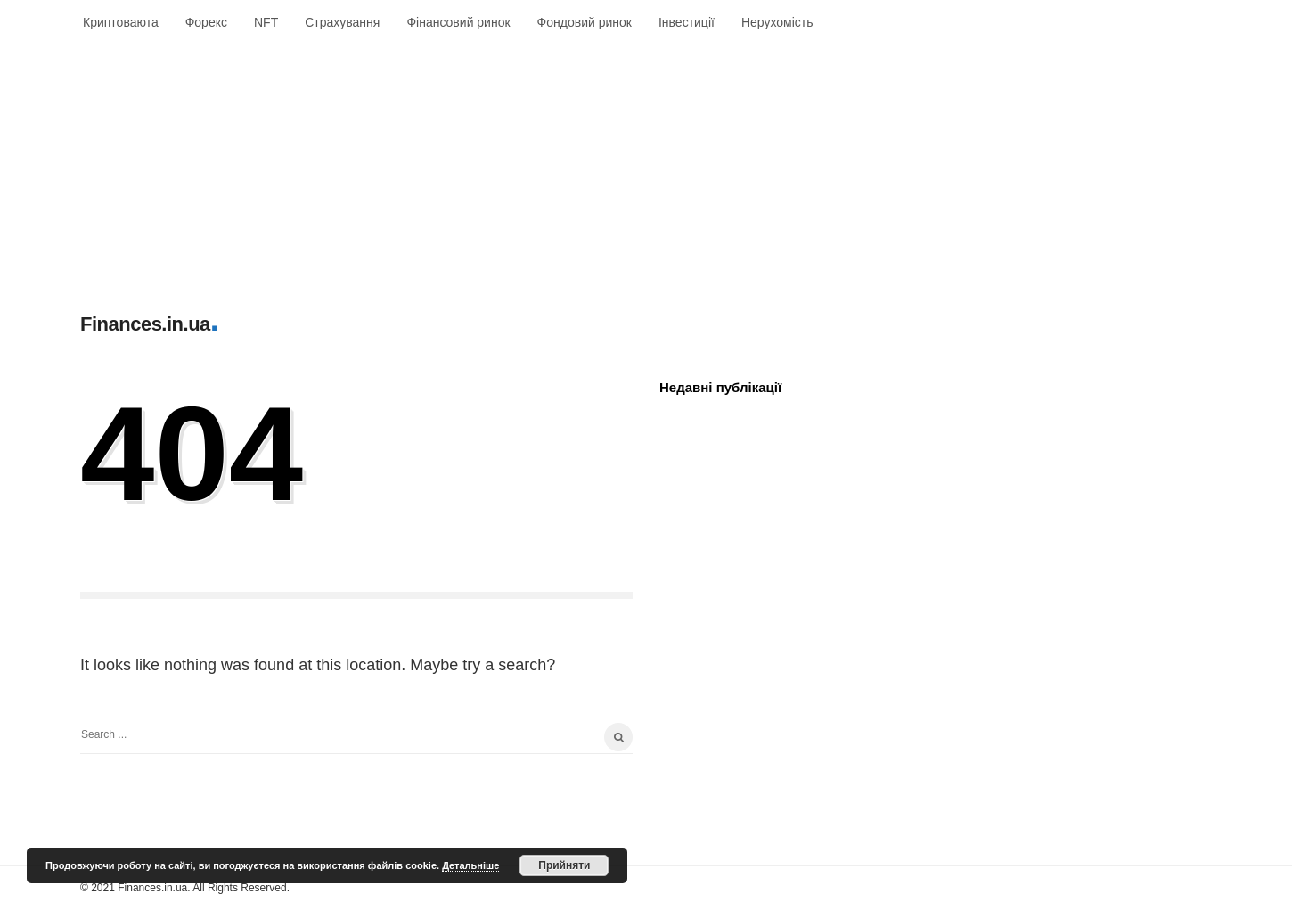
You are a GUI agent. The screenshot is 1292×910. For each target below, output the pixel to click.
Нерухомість (777, 22)
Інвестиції (686, 22)
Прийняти (564, 865)
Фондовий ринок (584, 22)
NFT (266, 22)
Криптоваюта (121, 22)
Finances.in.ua (145, 324)
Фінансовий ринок (458, 22)
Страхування (342, 22)
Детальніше (470, 865)
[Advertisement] (534, 170)
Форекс (206, 22)
